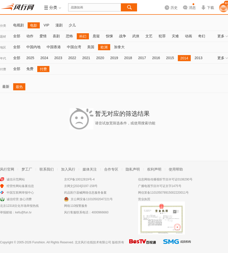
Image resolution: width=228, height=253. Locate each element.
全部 (16, 36)
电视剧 (18, 25)
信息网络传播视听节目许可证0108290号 (165, 179)
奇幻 (201, 36)
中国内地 (33, 47)
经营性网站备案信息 (20, 186)
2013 (198, 58)
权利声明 (154, 169)
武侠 (135, 36)
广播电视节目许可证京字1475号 (159, 186)
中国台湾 (74, 47)
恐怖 (69, 36)
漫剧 (59, 25)
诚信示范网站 (16, 179)
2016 (156, 58)
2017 (142, 58)
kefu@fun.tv (23, 212)
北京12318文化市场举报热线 (19, 206)
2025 (30, 58)
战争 (122, 36)
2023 (58, 58)
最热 (19, 87)
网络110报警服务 (75, 206)
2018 (128, 58)
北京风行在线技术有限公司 (93, 242)
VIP (46, 25)
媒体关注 (90, 169)
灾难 (175, 36)
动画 (188, 36)
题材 (3, 36)
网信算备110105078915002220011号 (163, 192)
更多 (222, 36)
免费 (29, 69)
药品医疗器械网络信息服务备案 (85, 192)
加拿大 (119, 47)
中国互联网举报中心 (20, 192)
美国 (90, 47)
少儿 (72, 25)
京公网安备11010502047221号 (91, 199)
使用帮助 (176, 169)
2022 (72, 58)
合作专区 (111, 169)
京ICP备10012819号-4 (79, 179)
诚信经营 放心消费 (19, 199)
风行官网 (7, 169)
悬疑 (96, 36)
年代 (3, 58)
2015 (170, 58)
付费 (3, 69)
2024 (44, 58)
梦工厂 (27, 169)
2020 (100, 58)
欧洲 (104, 47)
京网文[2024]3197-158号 (81, 186)
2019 (114, 58)
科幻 (82, 36)
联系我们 (47, 169)
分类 (3, 25)
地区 (3, 47)
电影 (33, 25)
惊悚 (109, 36)
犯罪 (162, 36)
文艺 (149, 36)
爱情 (43, 36)
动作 (29, 36)
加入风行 (68, 169)
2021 (86, 58)
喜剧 (56, 36)
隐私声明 (133, 169)
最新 (5, 87)
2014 (184, 58)
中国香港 (54, 47)
